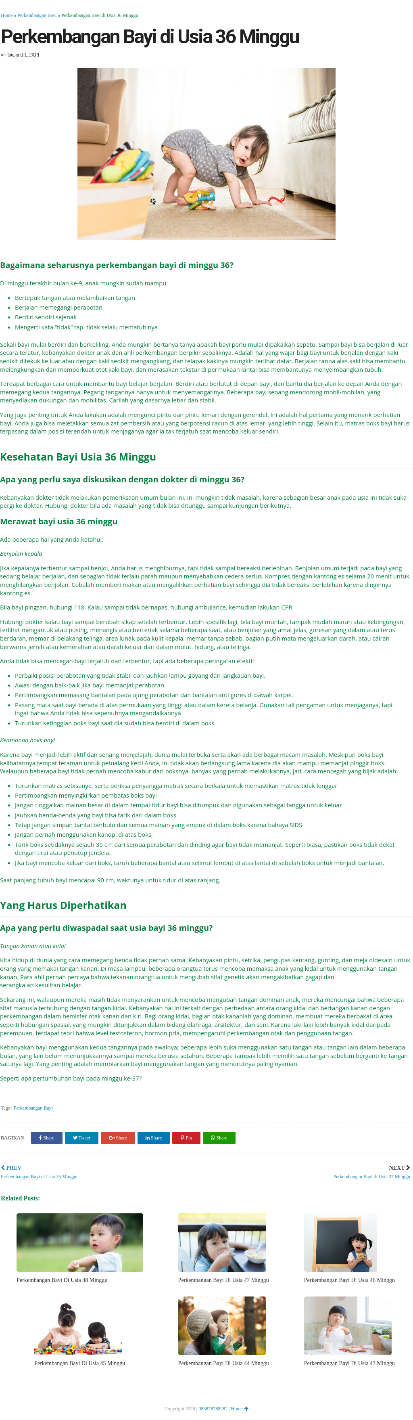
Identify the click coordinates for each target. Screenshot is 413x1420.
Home (7, 15)
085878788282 (212, 1409)
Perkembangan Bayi (36, 15)
